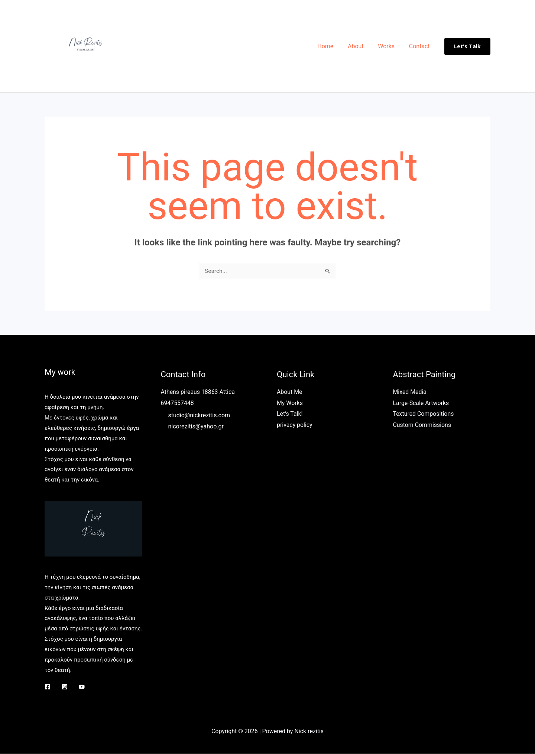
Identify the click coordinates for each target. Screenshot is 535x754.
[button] (467, 46)
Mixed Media (410, 392)
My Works (290, 403)
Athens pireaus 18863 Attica (198, 392)
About (362, 46)
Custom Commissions (422, 425)
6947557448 (177, 403)
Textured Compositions (423, 414)
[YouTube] (82, 687)
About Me (289, 392)
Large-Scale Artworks (421, 403)
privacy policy (294, 425)
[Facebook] (48, 687)
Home (334, 46)
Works (390, 46)
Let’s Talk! (290, 414)
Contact (420, 46)
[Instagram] (65, 687)
